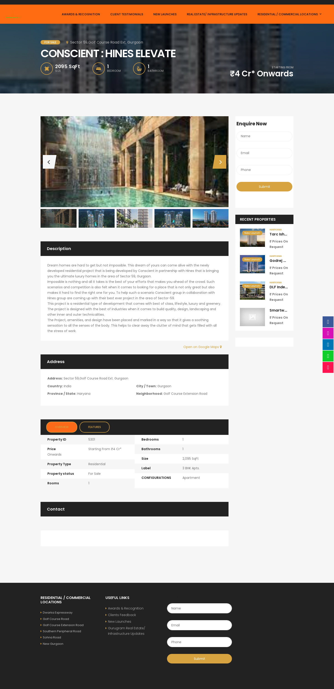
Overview (62, 427)
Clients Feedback (122, 615)
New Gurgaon (52, 644)
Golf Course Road (55, 619)
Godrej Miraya (283, 260)
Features (94, 427)
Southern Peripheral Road (61, 631)
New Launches (119, 621)
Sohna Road (51, 637)
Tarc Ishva (279, 234)
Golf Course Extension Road (62, 625)
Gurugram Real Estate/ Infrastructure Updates (126, 631)
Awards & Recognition (126, 608)
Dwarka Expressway (56, 612)
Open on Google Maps (202, 347)
